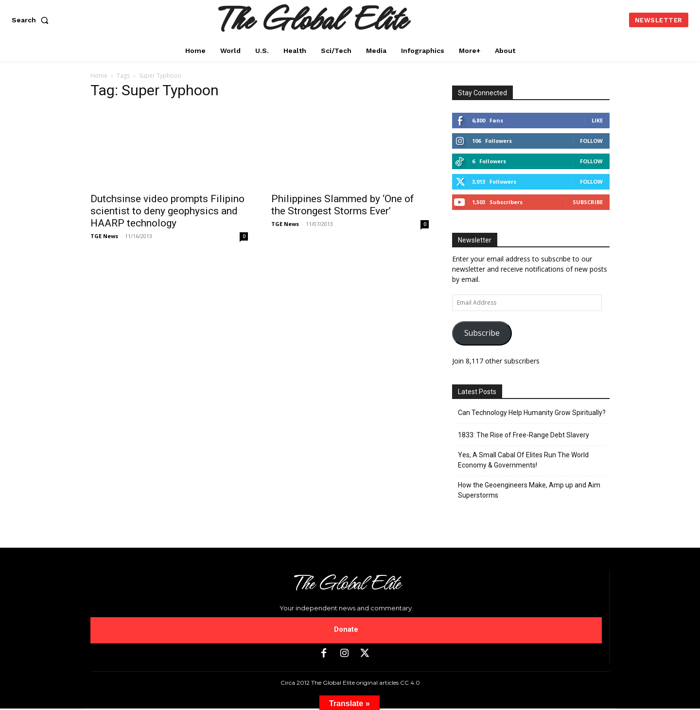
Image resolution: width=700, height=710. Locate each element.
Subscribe (588, 202)
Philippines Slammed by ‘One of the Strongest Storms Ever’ (342, 205)
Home (98, 75)
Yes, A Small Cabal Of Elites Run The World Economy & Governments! (523, 460)
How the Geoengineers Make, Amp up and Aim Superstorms (529, 490)
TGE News (104, 236)
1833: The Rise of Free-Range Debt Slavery (523, 435)
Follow (591, 140)
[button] (32, 20)
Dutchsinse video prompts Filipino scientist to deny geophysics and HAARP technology (167, 211)
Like (597, 120)
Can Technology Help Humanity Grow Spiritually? (532, 412)
